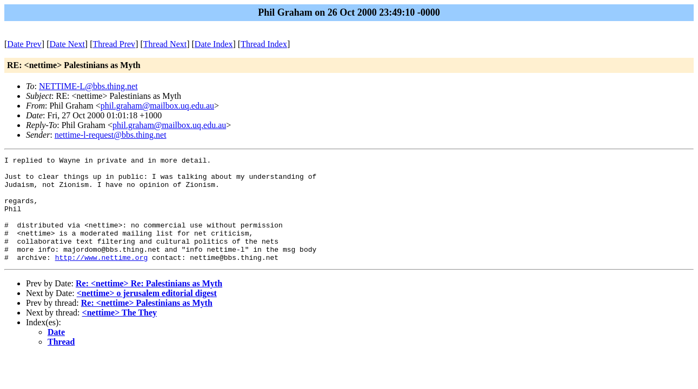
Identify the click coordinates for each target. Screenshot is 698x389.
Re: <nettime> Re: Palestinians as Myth (149, 304)
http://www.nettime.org (101, 278)
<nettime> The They (119, 333)
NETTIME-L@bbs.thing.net (88, 86)
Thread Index (264, 44)
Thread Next (165, 44)
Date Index (214, 44)
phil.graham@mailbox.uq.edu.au (157, 105)
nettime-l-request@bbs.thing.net (111, 134)
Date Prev (24, 44)
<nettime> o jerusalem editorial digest (147, 314)
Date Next (67, 44)
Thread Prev (113, 44)
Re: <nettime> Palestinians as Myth (146, 323)
